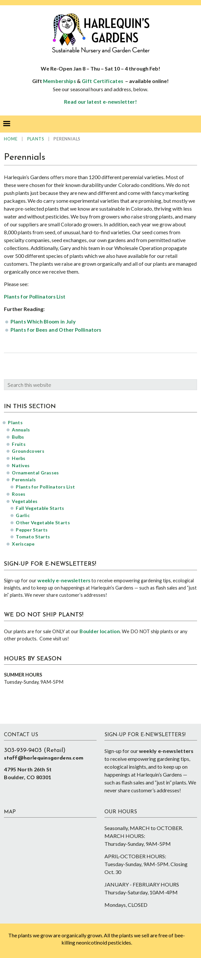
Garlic (23, 515)
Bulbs (18, 437)
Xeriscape (23, 544)
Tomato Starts (33, 536)
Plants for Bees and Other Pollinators (56, 330)
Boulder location (99, 631)
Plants (15, 422)
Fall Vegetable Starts (40, 508)
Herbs (19, 458)
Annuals (21, 429)
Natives (21, 465)
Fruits (19, 444)
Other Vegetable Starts (43, 522)
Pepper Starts (32, 529)
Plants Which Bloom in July (43, 321)
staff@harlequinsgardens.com (43, 758)
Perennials (24, 479)
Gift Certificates (102, 81)
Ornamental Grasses (35, 472)
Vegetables (24, 501)
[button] (6, 124)
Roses (19, 494)
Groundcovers (28, 451)
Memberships (59, 81)
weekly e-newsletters (63, 580)
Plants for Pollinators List (34, 297)
